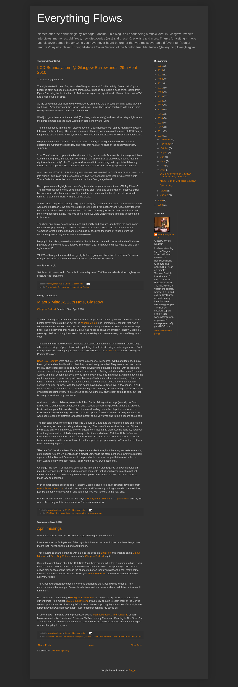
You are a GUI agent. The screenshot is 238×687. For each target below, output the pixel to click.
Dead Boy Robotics (48, 361)
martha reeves (106, 636)
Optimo (86, 287)
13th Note (111, 350)
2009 (160, 200)
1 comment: (77, 284)
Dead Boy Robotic (60, 556)
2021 (160, 87)
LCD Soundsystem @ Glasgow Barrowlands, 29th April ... (175, 175)
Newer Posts (44, 645)
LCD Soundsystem (77, 600)
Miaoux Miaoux (89, 323)
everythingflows (166, 236)
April (162, 170)
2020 (160, 92)
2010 (160, 135)
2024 (160, 74)
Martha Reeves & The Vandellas (110, 614)
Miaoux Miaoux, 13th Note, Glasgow (70, 302)
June (163, 161)
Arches (58, 636)
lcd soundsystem (74, 287)
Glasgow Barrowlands (82, 597)
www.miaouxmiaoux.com (50, 488)
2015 (160, 114)
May (162, 165)
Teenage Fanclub (96, 573)
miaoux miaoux (95, 513)
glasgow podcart (80, 513)
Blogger (132, 670)
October (164, 148)
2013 (160, 122)
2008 (160, 205)
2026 (160, 66)
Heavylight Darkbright (98, 498)
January (164, 195)
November (165, 144)
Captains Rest (121, 498)
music (138, 636)
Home (91, 645)
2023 (160, 79)
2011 (160, 131)
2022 (160, 83)
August (164, 152)
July (162, 157)
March (163, 190)
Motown (131, 636)
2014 (160, 118)
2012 (160, 127)
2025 (160, 70)
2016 (160, 109)
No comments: (79, 510)
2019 (160, 96)
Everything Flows (79, 18)
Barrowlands (51, 287)
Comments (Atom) (60, 650)
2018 (160, 101)
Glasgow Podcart (46, 309)
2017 (160, 105)
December (165, 139)
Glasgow (62, 287)
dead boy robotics (63, 513)
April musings (49, 528)
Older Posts (136, 645)
